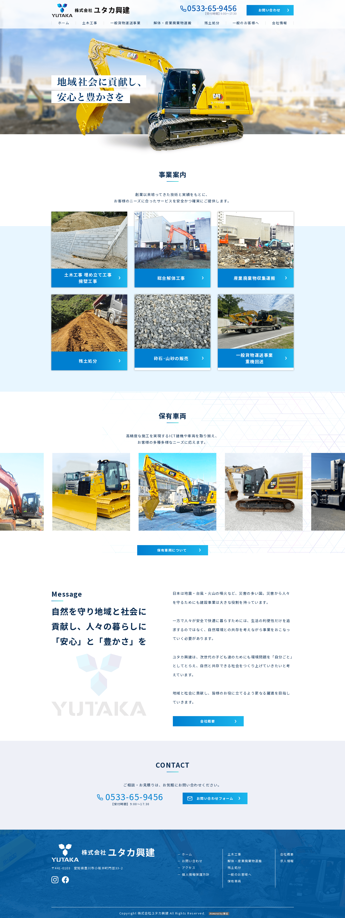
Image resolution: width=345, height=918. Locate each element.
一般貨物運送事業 (125, 22)
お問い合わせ (269, 10)
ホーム (63, 22)
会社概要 (207, 721)
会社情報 (279, 22)
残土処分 (212, 22)
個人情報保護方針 (195, 872)
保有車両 (234, 879)
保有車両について (172, 550)
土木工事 (89, 22)
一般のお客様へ (246, 22)
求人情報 (287, 859)
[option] (115, 492)
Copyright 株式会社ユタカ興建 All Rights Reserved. (172, 910)
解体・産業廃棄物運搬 (173, 22)
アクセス (188, 866)
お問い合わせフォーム (215, 798)
